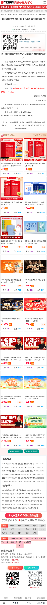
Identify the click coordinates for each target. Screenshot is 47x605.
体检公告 (42, 14)
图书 (41, 11)
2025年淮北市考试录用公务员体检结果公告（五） (19, 481)
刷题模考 (17, 30)
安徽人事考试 (12, 14)
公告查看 (15, 603)
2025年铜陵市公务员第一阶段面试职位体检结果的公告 (20, 508)
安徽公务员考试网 (7, 2)
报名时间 (14, 7)
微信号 (25, 30)
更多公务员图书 (39, 135)
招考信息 (22, 7)
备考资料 (17, 11)
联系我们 (29, 598)
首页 (6, 598)
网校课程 (37, 11)
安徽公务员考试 (23, 2)
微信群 (33, 30)
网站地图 (18, 598)
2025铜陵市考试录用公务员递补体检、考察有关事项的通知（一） (21, 490)
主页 (4, 603)
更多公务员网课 (31, 451)
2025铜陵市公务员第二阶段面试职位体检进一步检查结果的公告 (23, 497)
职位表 (38, 7)
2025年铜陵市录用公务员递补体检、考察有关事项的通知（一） (23, 494)
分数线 (28, 603)
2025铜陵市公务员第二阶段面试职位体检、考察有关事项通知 (22, 504)
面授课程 (30, 11)
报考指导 (10, 11)
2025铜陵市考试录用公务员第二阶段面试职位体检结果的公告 (22, 501)
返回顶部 (41, 598)
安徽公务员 (5, 7)
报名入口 (30, 7)
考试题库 (24, 11)
